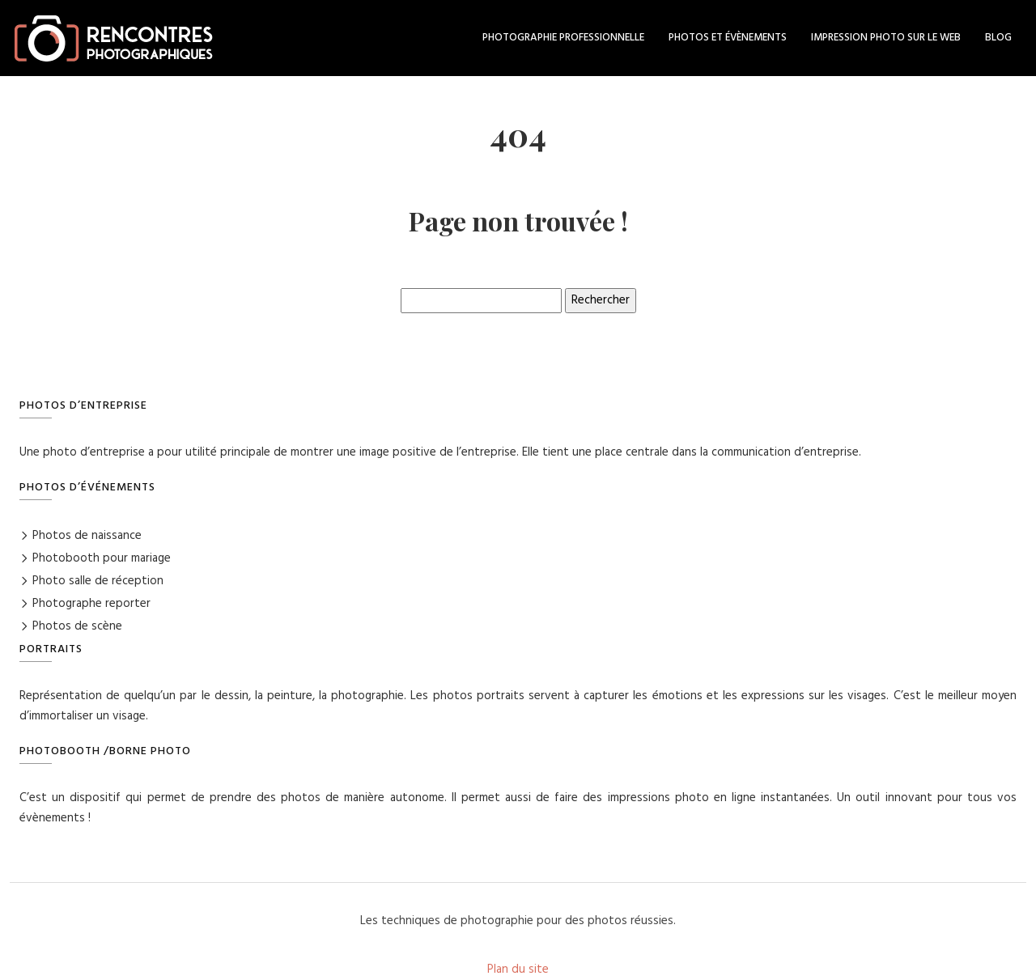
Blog (998, 37)
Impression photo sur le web (886, 37)
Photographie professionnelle (563, 37)
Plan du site (518, 969)
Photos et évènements (728, 37)
